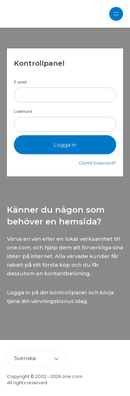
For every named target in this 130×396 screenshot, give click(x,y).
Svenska (25, 358)
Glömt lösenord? (97, 163)
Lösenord (23, 111)
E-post (20, 82)
